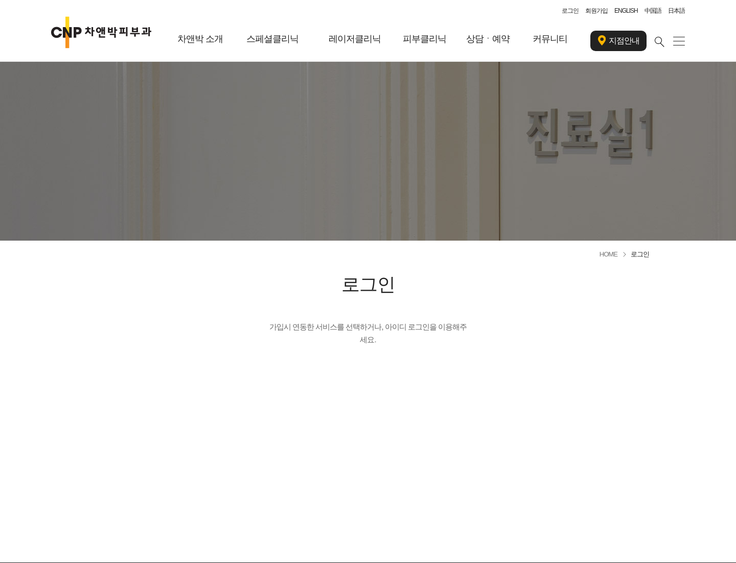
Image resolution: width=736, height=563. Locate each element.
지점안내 (618, 40)
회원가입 (596, 10)
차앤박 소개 (200, 39)
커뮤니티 (550, 39)
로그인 (570, 10)
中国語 (653, 10)
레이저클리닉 (355, 39)
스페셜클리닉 (272, 39)
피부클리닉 (424, 39)
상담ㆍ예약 (488, 39)
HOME (608, 254)
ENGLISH (626, 10)
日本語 (676, 10)
